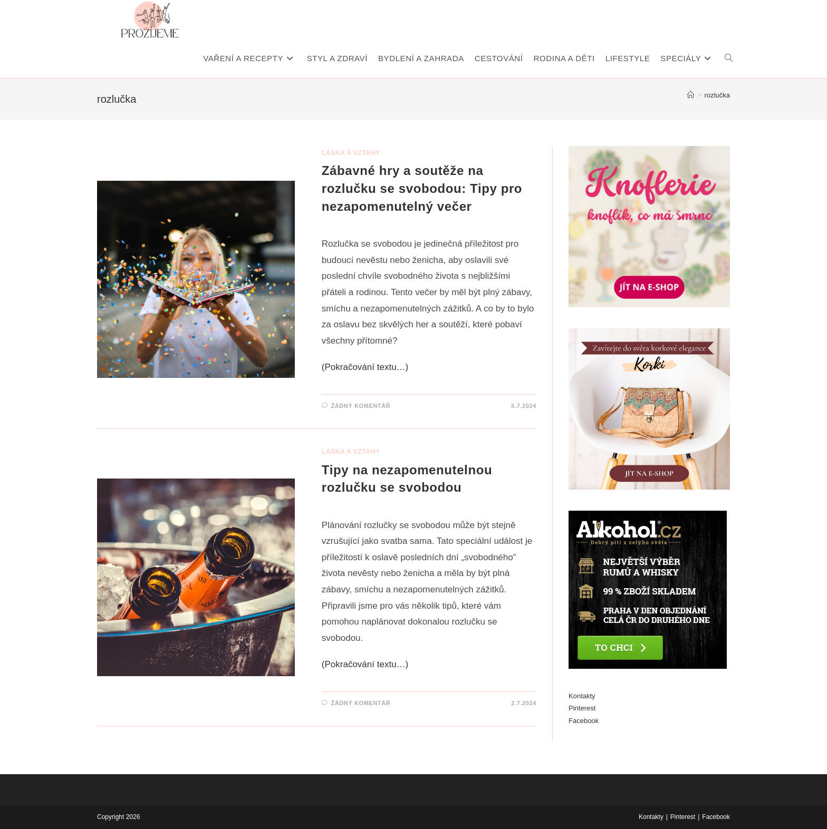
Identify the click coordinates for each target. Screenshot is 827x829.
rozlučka (717, 95)
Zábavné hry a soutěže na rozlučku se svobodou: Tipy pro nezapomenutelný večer (422, 188)
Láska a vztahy (351, 153)
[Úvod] (690, 95)
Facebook (584, 721)
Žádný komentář (360, 406)
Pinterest (582, 708)
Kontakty (582, 696)
